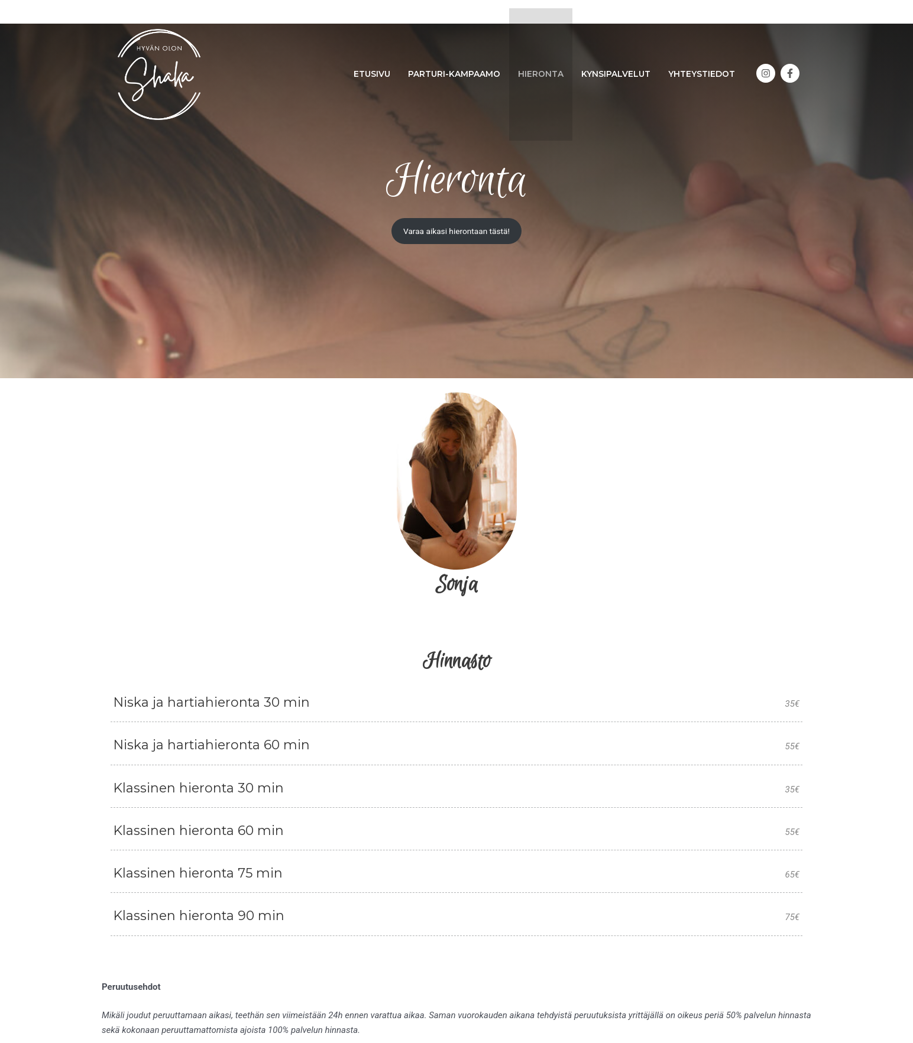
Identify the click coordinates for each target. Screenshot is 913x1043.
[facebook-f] (791, 65)
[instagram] (767, 65)
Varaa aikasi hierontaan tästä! (456, 231)
